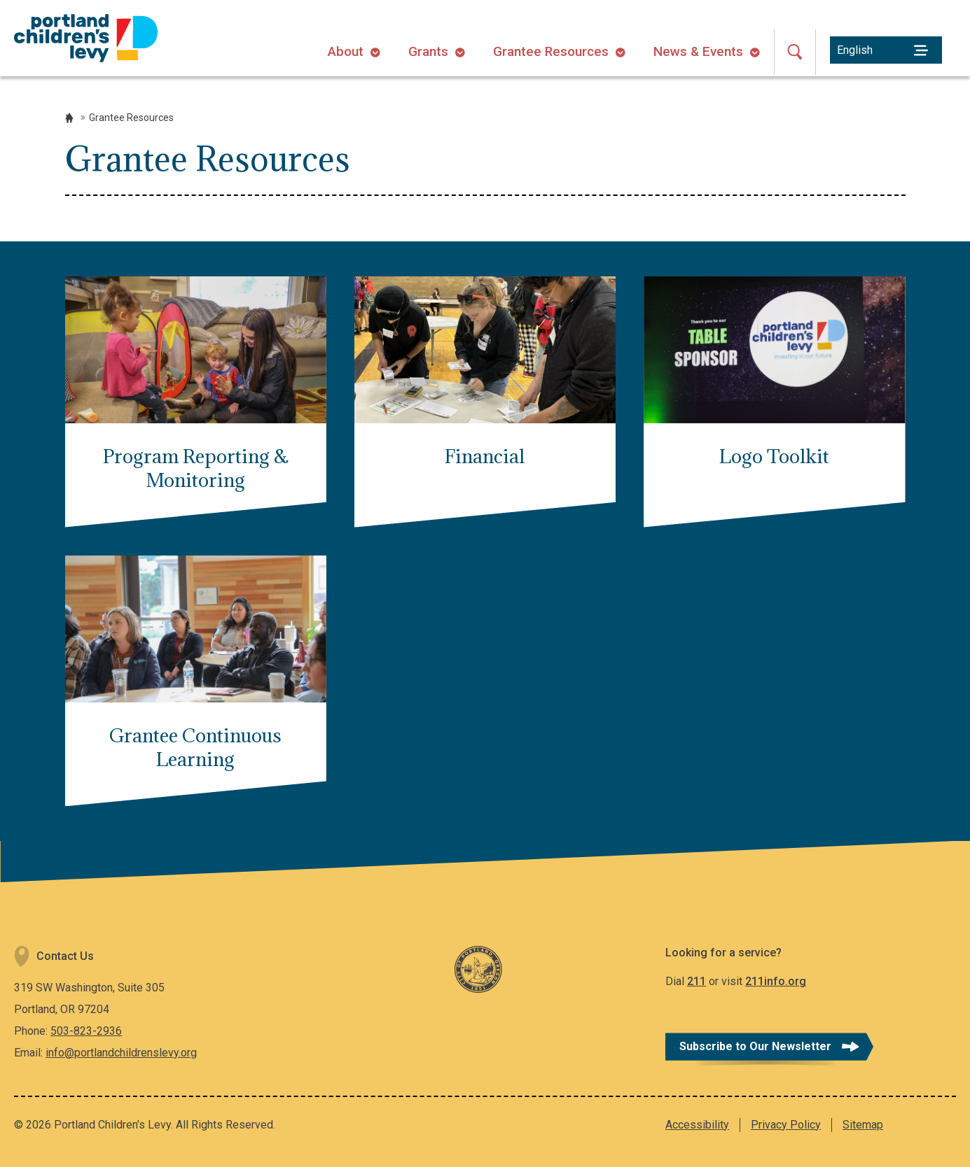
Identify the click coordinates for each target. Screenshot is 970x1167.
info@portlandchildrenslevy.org (121, 1052)
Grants (428, 51)
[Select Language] (886, 50)
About (345, 51)
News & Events (698, 51)
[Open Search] (795, 52)
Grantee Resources (551, 51)
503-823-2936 (86, 1031)
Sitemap (863, 1124)
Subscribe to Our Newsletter (755, 1046)
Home (69, 118)
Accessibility (697, 1124)
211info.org (775, 981)
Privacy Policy (786, 1124)
